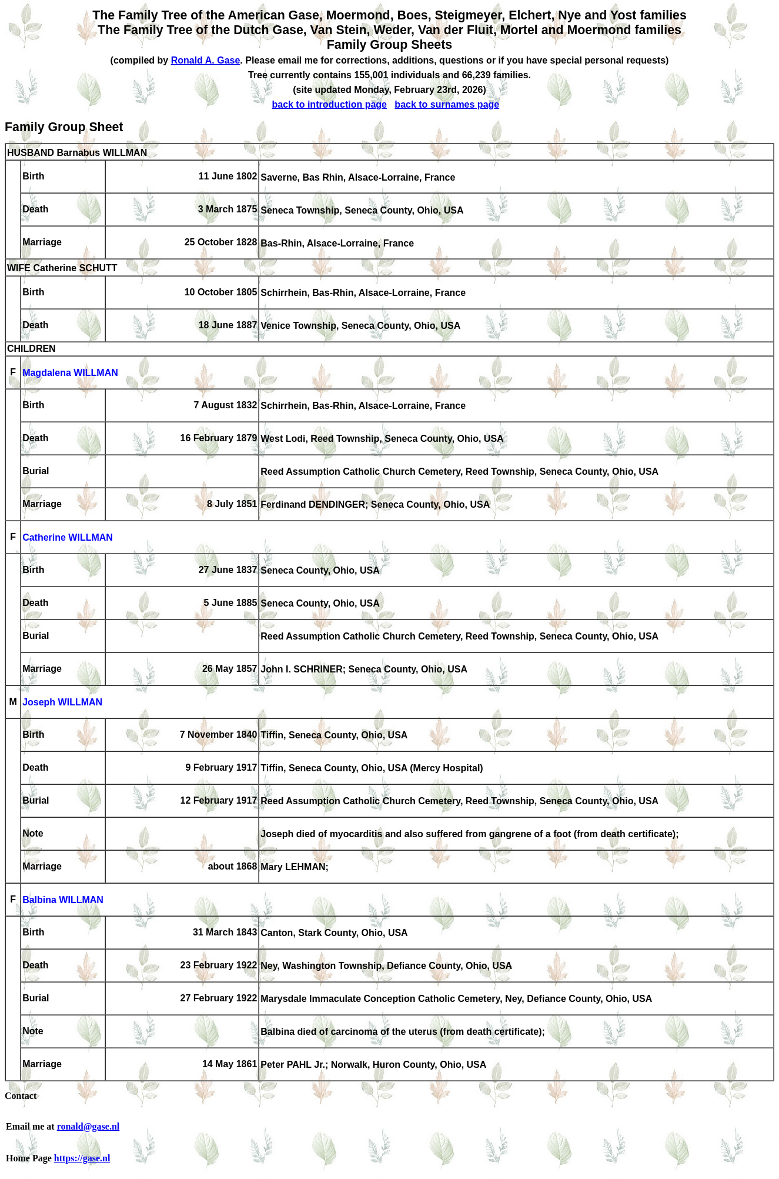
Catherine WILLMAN (67, 538)
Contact (20, 1096)
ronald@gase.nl (88, 1126)
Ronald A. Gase (205, 60)
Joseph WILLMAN (62, 703)
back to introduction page (329, 104)
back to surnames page (446, 104)
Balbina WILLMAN (62, 900)
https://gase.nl (82, 1158)
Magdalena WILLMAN (70, 373)
